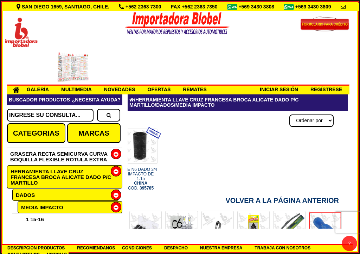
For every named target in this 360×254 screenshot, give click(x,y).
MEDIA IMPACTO (42, 207)
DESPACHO (176, 248)
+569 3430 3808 (257, 7)
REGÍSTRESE (326, 89)
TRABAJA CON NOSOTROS (282, 248)
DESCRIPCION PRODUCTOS (36, 248)
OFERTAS (159, 89)
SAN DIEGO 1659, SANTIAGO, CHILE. (64, 7)
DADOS (25, 195)
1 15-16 (35, 219)
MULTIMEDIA (76, 89)
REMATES (194, 89)
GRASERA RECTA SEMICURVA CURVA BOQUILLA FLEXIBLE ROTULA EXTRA (58, 156)
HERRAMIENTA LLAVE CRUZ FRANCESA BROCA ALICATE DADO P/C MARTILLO (61, 177)
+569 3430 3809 (314, 7)
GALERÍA (38, 89)
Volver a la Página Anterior (282, 200)
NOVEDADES (119, 89)
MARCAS (93, 133)
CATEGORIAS (36, 133)
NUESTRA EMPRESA (221, 248)
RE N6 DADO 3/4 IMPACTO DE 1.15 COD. (140, 179)
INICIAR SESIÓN (279, 89)
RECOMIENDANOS (96, 248)
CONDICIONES (137, 248)
